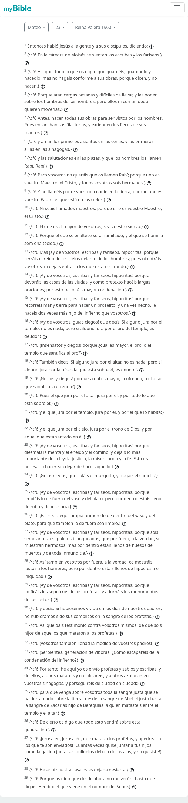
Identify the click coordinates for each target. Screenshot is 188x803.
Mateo (35, 27)
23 (58, 27)
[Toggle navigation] (177, 7)
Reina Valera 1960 (93, 27)
